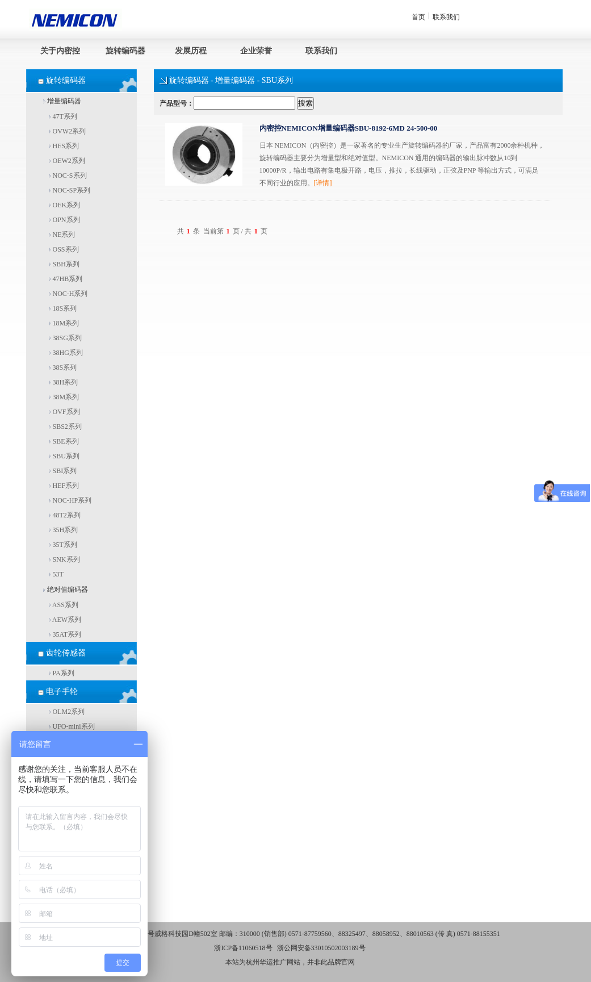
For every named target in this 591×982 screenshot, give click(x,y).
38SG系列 (65, 338)
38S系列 (63, 367)
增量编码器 (62, 101)
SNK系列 (64, 559)
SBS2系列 (65, 427)
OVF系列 (64, 412)
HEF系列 (64, 486)
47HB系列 (66, 279)
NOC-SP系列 (70, 190)
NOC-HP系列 (70, 500)
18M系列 (64, 323)
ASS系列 (63, 605)
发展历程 (191, 51)
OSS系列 (64, 249)
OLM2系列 (67, 712)
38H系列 (63, 382)
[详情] (323, 183)
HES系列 (64, 146)
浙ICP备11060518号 (243, 948)
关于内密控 (60, 51)
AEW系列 (65, 620)
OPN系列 (64, 220)
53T (56, 574)
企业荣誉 (256, 51)
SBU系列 (64, 456)
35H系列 (63, 530)
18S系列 (63, 308)
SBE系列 (64, 441)
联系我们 (446, 17)
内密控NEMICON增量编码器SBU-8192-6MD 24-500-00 (348, 128)
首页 (418, 17)
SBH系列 (64, 264)
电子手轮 (62, 691)
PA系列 (61, 673)
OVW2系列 (67, 131)
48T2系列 (65, 515)
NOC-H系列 (68, 294)
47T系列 (63, 116)
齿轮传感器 (66, 653)
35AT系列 (65, 634)
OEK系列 (65, 205)
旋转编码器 (125, 51)
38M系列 (64, 397)
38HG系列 (66, 353)
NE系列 (62, 235)
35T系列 (63, 545)
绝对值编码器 (65, 590)
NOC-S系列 (68, 175)
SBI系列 (63, 471)
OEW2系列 (67, 161)
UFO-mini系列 (72, 726)
